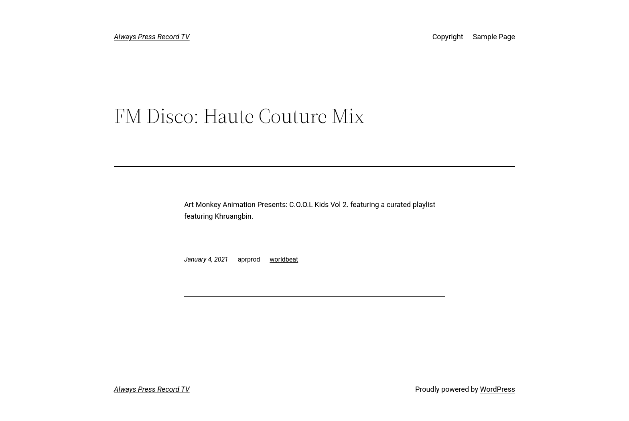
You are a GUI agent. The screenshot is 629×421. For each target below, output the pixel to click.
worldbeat (284, 259)
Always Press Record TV (152, 36)
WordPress (497, 389)
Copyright (447, 36)
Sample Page (494, 36)
